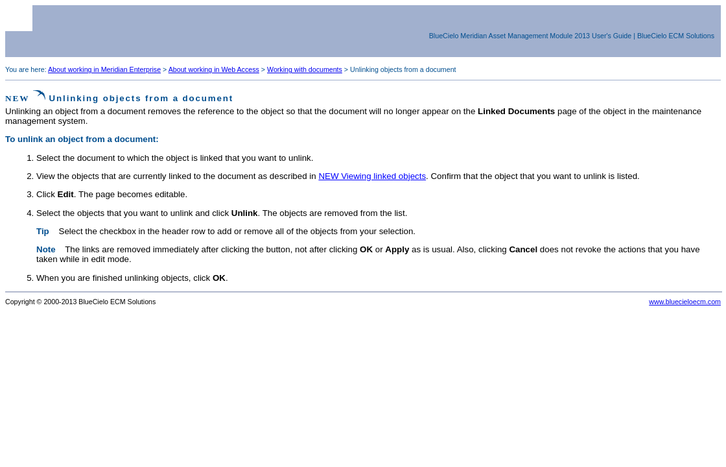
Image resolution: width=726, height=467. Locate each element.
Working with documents (304, 69)
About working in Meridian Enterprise (104, 69)
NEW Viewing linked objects (372, 176)
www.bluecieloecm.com (685, 301)
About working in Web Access (214, 69)
